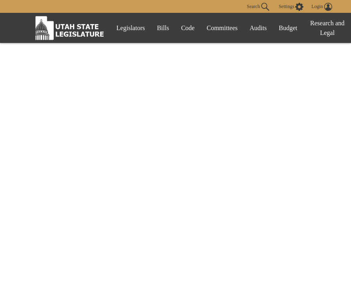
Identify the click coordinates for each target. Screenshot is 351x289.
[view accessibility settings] (291, 7)
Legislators (131, 27)
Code (188, 27)
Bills (163, 27)
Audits (258, 27)
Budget (288, 27)
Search (258, 7)
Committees (222, 27)
